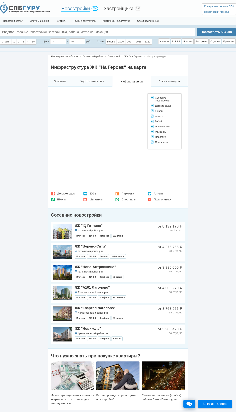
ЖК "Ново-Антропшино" (95, 267)
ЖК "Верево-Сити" (90, 246)
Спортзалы (128, 199)
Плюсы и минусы (169, 81)
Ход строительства (92, 81)
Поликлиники (162, 199)
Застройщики (118, 8)
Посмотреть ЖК (216, 32)
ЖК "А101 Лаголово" (92, 287)
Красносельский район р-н (93, 333)
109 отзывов (117, 256)
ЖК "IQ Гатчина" (89, 226)
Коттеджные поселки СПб (219, 6)
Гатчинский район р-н (90, 230)
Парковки (127, 193)
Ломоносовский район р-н (93, 292)
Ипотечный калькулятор (116, 20)
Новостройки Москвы (216, 11)
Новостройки (75, 8)
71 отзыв (117, 277)
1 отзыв (117, 338)
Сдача (100, 41)
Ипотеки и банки (39, 20)
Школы (61, 199)
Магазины (96, 199)
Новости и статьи (13, 20)
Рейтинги (61, 20)
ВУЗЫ (93, 193)
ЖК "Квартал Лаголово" (95, 308)
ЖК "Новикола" (88, 329)
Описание (60, 81)
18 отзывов (119, 297)
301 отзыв (118, 236)
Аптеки (158, 193)
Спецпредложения (148, 20)
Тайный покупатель (84, 20)
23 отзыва (118, 318)
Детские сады (66, 193)
